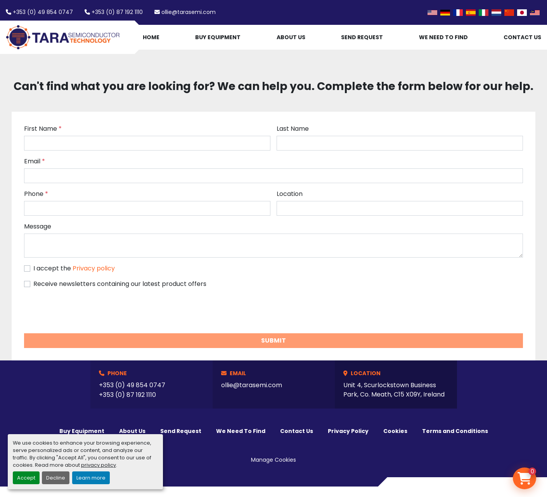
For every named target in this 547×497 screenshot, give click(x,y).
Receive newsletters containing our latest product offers (119, 283)
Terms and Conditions (455, 431)
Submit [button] (273, 340)
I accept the (74, 268)
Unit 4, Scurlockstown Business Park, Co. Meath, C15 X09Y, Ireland (394, 390)
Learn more (91, 477)
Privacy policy (94, 268)
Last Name (293, 128)
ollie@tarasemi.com (188, 12)
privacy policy (98, 465)
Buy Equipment (218, 37)
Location (290, 193)
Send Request (362, 37)
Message (37, 226)
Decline (55, 477)
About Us (291, 37)
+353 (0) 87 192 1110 (117, 12)
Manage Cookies (273, 460)
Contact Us (522, 37)
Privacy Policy (348, 431)
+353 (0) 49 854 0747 (43, 12)
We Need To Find (443, 37)
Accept (26, 477)
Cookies (395, 431)
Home (151, 37)
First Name (43, 128)
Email (34, 161)
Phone (36, 193)
